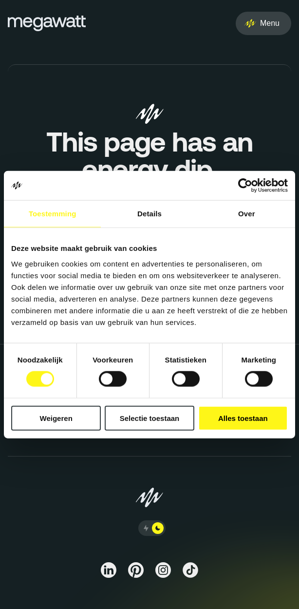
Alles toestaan (243, 418)
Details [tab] (149, 213)
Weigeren (56, 418)
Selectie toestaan (150, 418)
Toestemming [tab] (52, 213)
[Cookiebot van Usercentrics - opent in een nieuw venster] (245, 185)
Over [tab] (246, 213)
